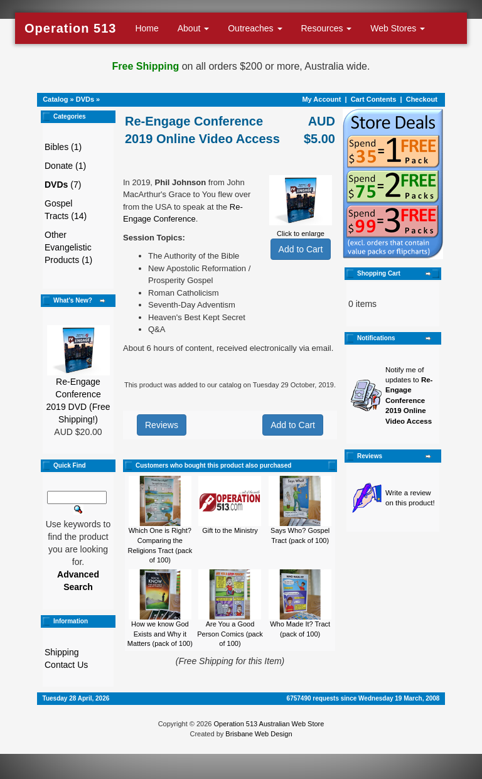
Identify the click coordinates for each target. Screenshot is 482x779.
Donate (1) (65, 166)
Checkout (421, 99)
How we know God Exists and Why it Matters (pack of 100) (160, 633)
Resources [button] (326, 28)
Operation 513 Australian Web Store (268, 724)
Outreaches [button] (255, 28)
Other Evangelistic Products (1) (68, 247)
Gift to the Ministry (230, 530)
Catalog (55, 99)
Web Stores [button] (397, 28)
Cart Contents (374, 99)
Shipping (62, 652)
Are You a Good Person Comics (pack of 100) (230, 633)
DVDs (85, 99)
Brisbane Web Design (258, 734)
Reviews (161, 425)
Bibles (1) (63, 147)
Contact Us (66, 665)
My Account (321, 99)
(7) (63, 185)
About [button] (193, 28)
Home (146, 28)
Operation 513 (70, 28)
